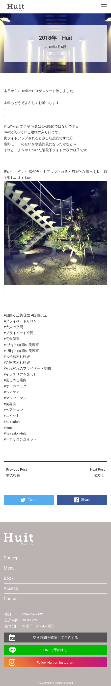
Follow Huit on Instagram (55, 662)
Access (11, 588)
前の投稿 (13, 475)
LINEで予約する (55, 650)
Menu (9, 568)
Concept (12, 557)
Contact (11, 598)
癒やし (99, 475)
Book (9, 578)
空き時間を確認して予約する (55, 637)
